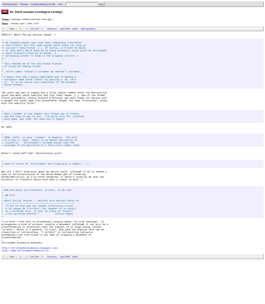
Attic (60, 4)
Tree (37, 28)
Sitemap (24, 4)
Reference (52, 28)
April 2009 (65, 28)
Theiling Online (9, 4)
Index (75, 28)
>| (20, 28)
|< (3, 28)
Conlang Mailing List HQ (43, 4)
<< (27, 28)
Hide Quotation (88, 28)
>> (42, 28)
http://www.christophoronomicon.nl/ (26, 294)
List (32, 28)
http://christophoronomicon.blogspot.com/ (30, 291)
